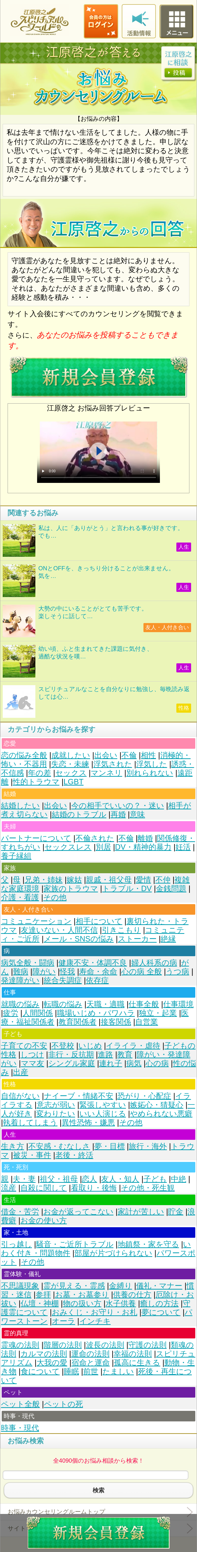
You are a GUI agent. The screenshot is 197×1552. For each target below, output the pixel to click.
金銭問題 (171, 888)
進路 (105, 1054)
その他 (55, 897)
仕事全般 (143, 1004)
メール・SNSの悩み (79, 939)
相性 (148, 755)
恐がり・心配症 (144, 1096)
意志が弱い (56, 1105)
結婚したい (20, 805)
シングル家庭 (71, 1063)
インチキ (95, 1321)
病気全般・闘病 (27, 962)
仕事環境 (178, 1004)
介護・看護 (20, 897)
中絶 (178, 1179)
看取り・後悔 (94, 1188)
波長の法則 (105, 1345)
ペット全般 (20, 1404)
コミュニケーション (36, 921)
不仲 (162, 879)
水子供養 (120, 1303)
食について (40, 1371)
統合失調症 (63, 980)
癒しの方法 (159, 1303)
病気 (133, 1063)
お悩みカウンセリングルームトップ (56, 1511)
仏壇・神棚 (40, 1303)
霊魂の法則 (20, 1345)
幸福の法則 (132, 1353)
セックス (71, 773)
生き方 (12, 1146)
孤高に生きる (137, 1362)
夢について (161, 1312)
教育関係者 (77, 1022)
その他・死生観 (148, 1188)
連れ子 (110, 1063)
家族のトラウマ (70, 888)
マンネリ (106, 773)
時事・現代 (20, 1428)
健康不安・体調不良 (92, 962)
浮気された (112, 764)
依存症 (97, 980)
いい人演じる (102, 1113)
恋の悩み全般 (24, 755)
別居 (103, 847)
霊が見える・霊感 (74, 1285)
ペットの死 (63, 1404)
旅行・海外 (148, 1146)
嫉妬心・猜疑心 (156, 1105)
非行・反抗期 (71, 1054)
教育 (124, 1054)
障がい (44, 971)
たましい (118, 1371)
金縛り (120, 1285)
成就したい (70, 755)
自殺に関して (43, 1188)
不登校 (62, 1045)
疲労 (10, 1013)
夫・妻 (24, 1179)
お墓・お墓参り (82, 1294)
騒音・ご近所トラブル (74, 1244)
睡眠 (71, 1371)
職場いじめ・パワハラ (96, 1013)
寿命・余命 (98, 971)
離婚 (145, 838)
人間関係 (37, 1013)
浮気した (151, 764)
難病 (20, 971)
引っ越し (16, 1244)
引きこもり (121, 930)
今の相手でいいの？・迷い (117, 805)
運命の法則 (90, 1353)
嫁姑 (74, 879)
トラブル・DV (127, 888)
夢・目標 (109, 1146)
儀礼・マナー (159, 1285)
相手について (99, 921)
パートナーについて (36, 838)
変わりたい (55, 1113)
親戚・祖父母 (109, 879)
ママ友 (32, 1063)
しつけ (32, 1054)
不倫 (129, 755)
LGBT (74, 781)
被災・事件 (32, 1155)
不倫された (94, 838)
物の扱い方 (82, 1303)
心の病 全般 (141, 971)
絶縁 (168, 939)
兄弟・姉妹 (44, 879)
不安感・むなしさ (59, 1146)
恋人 (89, 1179)
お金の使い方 (43, 1220)
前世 (90, 1371)
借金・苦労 (20, 1211)
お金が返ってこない (78, 1211)
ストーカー (137, 939)
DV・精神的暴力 (143, 847)
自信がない (20, 1096)
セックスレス (68, 847)
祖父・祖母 (59, 1179)
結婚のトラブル (79, 814)
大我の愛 (52, 1362)
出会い (105, 755)
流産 (8, 1188)
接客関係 (116, 1022)
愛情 (143, 879)
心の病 (157, 1063)
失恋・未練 (70, 764)
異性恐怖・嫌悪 (88, 1122)
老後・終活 (74, 1155)
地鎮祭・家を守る (148, 1244)
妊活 (183, 847)
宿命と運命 (90, 1362)
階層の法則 (62, 1345)
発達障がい (20, 980)
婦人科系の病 (154, 962)
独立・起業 (158, 1013)
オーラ (63, 1321)
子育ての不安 (24, 1045)
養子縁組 (16, 856)
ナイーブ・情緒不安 (78, 1096)
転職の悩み (63, 1004)
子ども (155, 1179)
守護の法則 (147, 1345)
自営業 (146, 1022)
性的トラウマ (36, 781)
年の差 (39, 773)
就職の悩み (20, 1004)
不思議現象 (20, 1285)
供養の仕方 (132, 1294)
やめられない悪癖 (161, 1113)
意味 (137, 814)
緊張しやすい (102, 1105)
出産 (20, 1072)
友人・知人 (120, 1179)
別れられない (149, 773)
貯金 (175, 1211)
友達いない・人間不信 (59, 930)
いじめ (90, 1045)
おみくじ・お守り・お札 (94, 1312)
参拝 (43, 1294)
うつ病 (177, 971)
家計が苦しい (141, 1211)
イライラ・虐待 (133, 1045)
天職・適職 (105, 1004)
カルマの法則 (43, 1353)
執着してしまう (30, 1122)
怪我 (67, 971)
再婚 (118, 814)
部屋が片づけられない (113, 1253)
